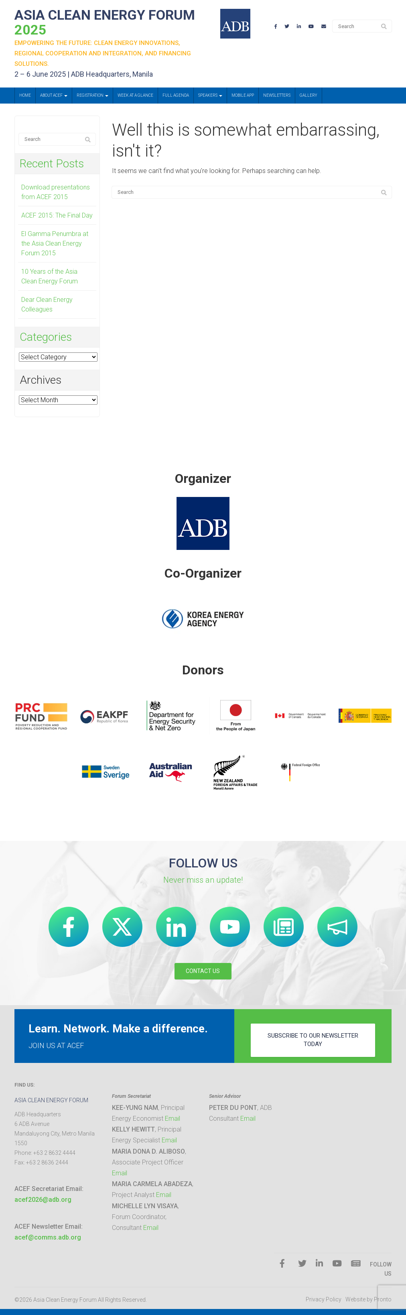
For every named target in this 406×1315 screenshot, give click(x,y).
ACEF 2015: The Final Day (57, 215)
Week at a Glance (135, 95)
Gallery (308, 95)
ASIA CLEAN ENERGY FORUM (104, 22)
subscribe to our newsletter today (313, 1040)
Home (25, 95)
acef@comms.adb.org (47, 1237)
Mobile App (242, 95)
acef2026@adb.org (42, 1199)
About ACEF (53, 95)
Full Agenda (175, 95)
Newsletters (276, 95)
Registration (92, 95)
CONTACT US (203, 971)
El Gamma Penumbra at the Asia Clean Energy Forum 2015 (54, 243)
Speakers (210, 95)
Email (172, 1118)
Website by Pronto (368, 1299)
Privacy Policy (323, 1299)
